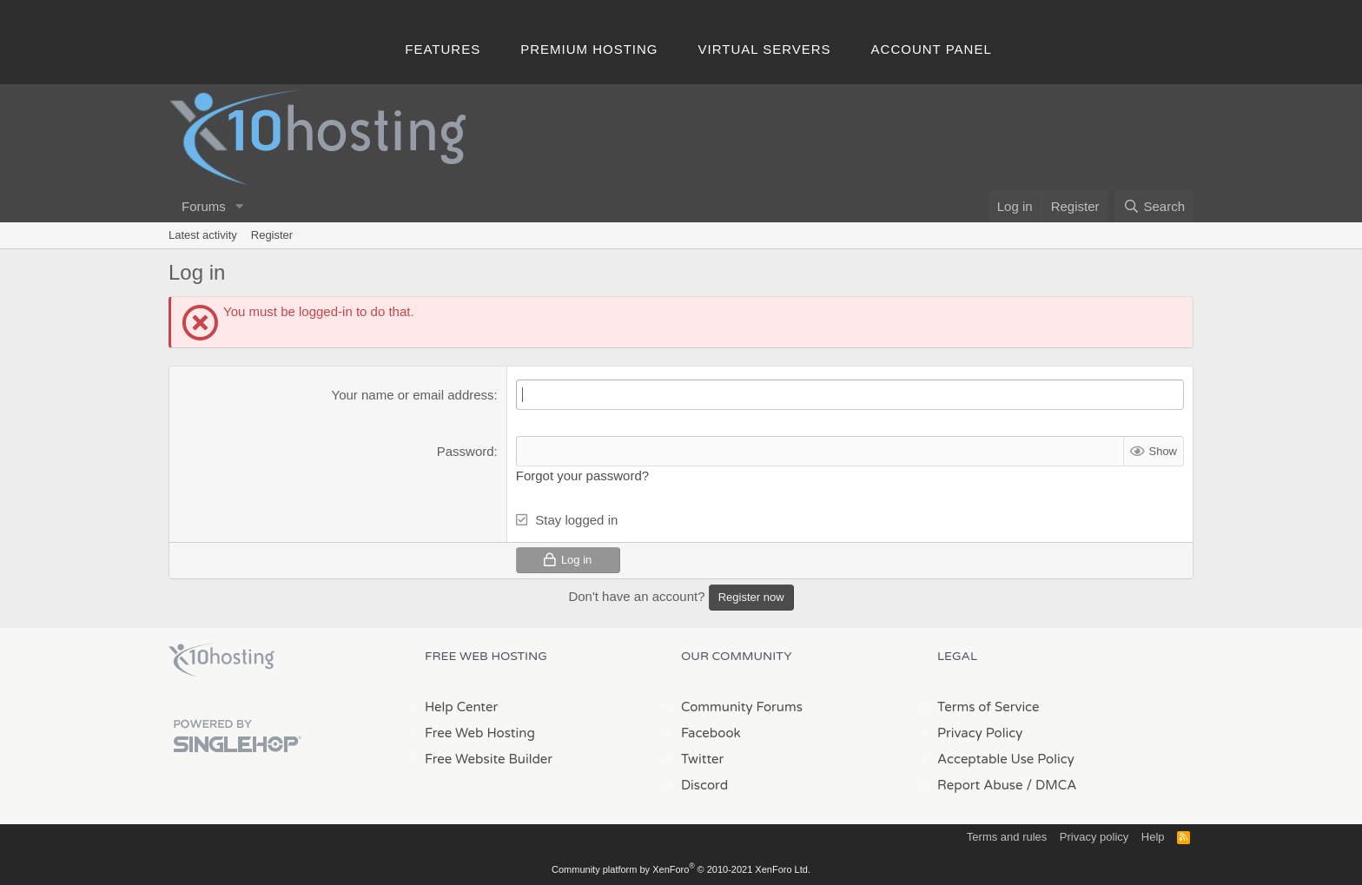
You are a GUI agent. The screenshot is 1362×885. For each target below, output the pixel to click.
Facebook (711, 733)
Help (1153, 836)
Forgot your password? (582, 475)
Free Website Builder (488, 759)
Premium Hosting (589, 49)
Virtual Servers (764, 49)
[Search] (1153, 206)
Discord (704, 785)
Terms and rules (1007, 836)
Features (442, 49)
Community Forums (742, 707)
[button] (240, 206)
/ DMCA (1051, 785)
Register (272, 234)
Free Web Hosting (480, 733)
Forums (204, 206)
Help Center (461, 707)
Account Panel (931, 49)
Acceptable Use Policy (1005, 759)
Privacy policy (1094, 836)
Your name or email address (413, 394)
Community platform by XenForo (681, 869)
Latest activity (203, 234)
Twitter (702, 759)
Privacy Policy (979, 733)
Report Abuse (980, 785)
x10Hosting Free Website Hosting (221, 660)
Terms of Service (988, 707)
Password (465, 451)
